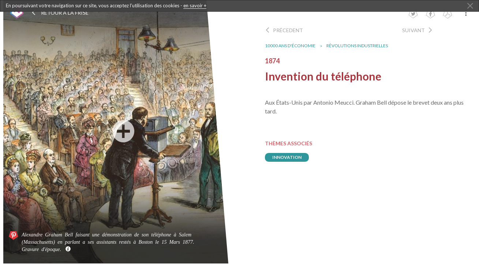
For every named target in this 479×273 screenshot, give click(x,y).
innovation (290, 157)
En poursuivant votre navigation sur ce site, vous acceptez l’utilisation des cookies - (106, 6)
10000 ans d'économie (293, 45)
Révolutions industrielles (360, 45)
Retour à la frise (60, 13)
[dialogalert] (239, 6)
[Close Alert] (470, 6)
